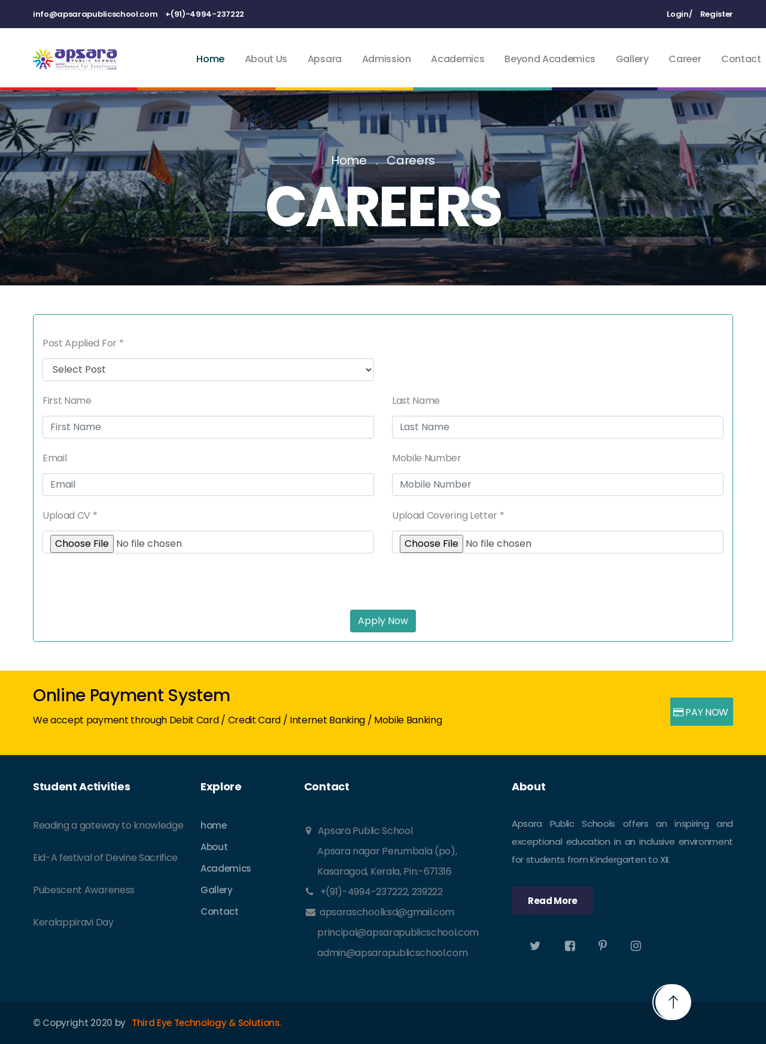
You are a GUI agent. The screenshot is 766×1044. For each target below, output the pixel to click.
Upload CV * (69, 515)
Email (54, 458)
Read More (552, 900)
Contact (741, 59)
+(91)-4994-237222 (204, 14)
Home (210, 59)
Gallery (632, 59)
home (213, 825)
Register (716, 14)
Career (684, 59)
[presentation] (133, 576)
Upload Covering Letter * (448, 515)
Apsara (325, 59)
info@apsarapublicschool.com (95, 14)
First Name (67, 400)
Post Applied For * (82, 343)
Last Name (416, 400)
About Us (266, 59)
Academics (457, 59)
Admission (386, 59)
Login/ (679, 14)
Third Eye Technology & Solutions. (206, 1022)
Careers (411, 160)
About (213, 847)
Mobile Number (426, 458)
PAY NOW (700, 712)
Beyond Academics (549, 59)
